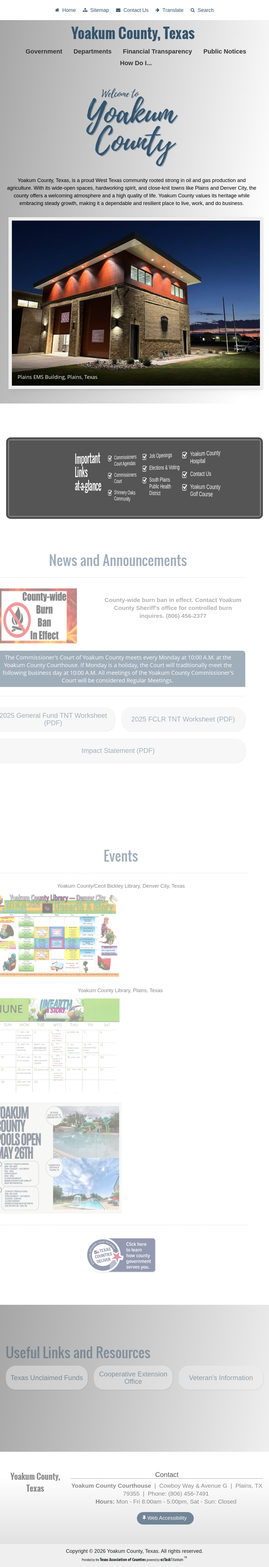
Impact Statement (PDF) (106, 750)
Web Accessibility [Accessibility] (165, 1518)
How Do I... (137, 63)
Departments (94, 51)
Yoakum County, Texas (133, 33)
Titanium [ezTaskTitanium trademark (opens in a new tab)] (172, 1559)
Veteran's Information (221, 1393)
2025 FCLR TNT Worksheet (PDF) (171, 723)
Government (44, 51)
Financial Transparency (158, 51)
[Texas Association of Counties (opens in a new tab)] (123, 1559)
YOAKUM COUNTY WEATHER (134, 1430)
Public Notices (226, 51)
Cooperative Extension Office (133, 1392)
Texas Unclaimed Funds (46, 1393)
